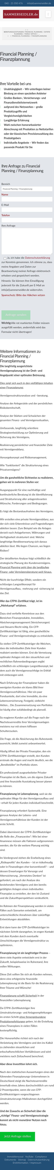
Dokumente (10, 1159)
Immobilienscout (15, 1156)
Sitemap (22, 1159)
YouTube (29, 1156)
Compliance (41, 1156)
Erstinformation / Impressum (27, 1162)
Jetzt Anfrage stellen (17, 1136)
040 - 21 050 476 (14, 3)
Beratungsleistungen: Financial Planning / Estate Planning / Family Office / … (27, 33)
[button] (48, 14)
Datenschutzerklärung (37, 257)
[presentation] (23, 304)
